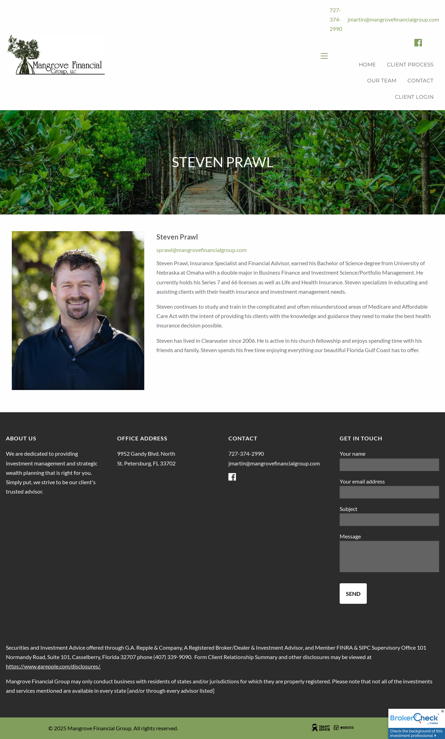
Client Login (414, 97)
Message (375, 536)
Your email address (387, 481)
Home (367, 64)
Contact (420, 80)
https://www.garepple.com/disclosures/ (52, 666)
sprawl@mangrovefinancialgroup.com (201, 249)
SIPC (365, 647)
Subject (373, 508)
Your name (377, 453)
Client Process (410, 64)
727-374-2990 (336, 19)
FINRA (345, 647)
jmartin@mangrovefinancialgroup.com (393, 19)
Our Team (381, 80)
